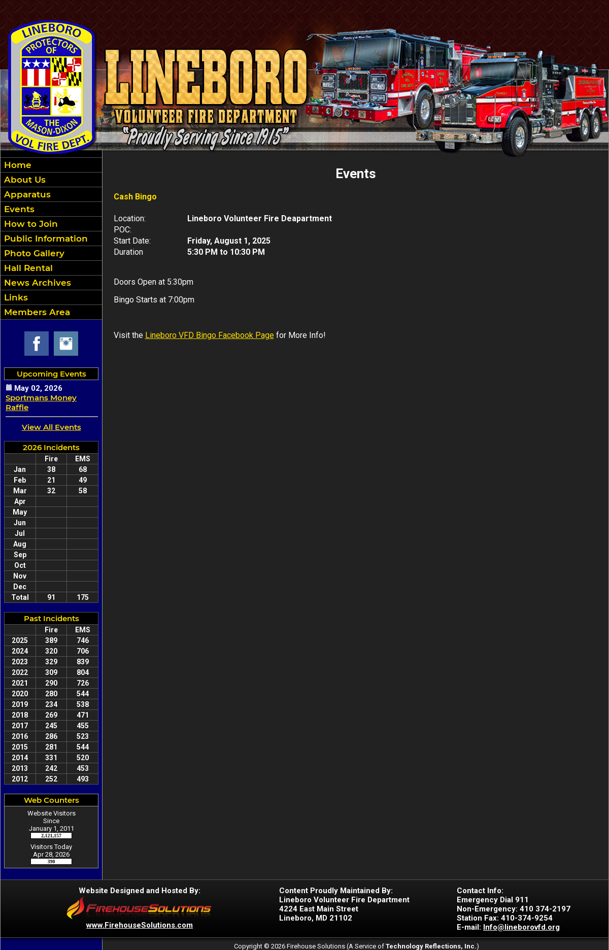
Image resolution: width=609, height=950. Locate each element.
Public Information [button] (45, 238)
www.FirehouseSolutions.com (139, 925)
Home (16, 165)
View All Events (51, 427)
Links (15, 297)
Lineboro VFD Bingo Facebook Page (209, 335)
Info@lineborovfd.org (521, 927)
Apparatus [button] (26, 194)
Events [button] (18, 209)
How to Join (30, 224)
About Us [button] (24, 180)
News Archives (36, 283)
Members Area (36, 312)
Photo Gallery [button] (33, 253)
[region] (51, 238)
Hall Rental (27, 268)
